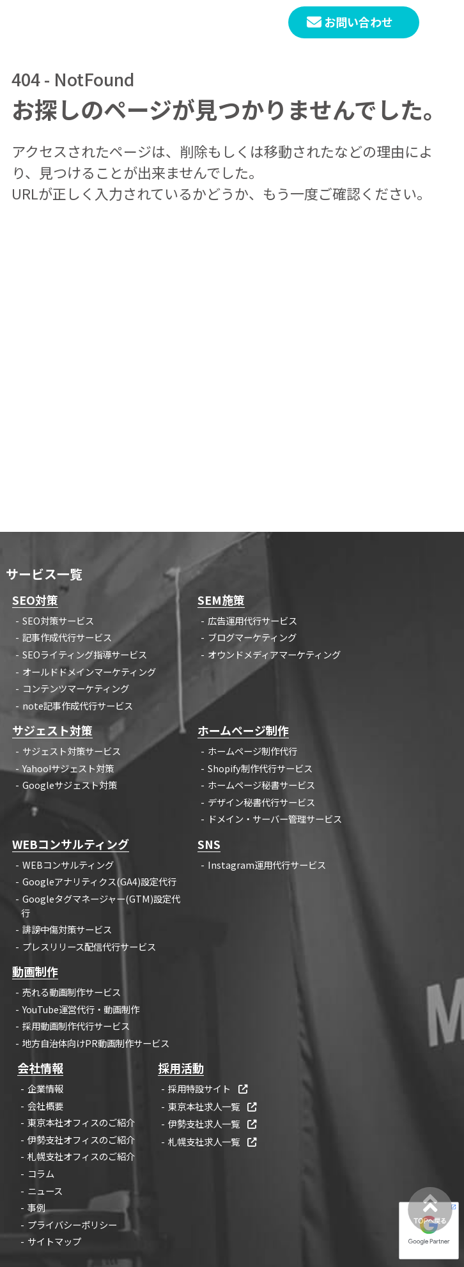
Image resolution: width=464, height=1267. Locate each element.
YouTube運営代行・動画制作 (80, 1009)
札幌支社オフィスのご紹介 (81, 1156)
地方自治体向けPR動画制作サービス (95, 1043)
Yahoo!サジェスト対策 (68, 768)
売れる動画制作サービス (71, 992)
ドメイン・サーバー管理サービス (275, 818)
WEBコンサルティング (68, 864)
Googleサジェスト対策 (69, 784)
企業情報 (45, 1088)
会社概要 (45, 1105)
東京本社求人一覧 (213, 1106)
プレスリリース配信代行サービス (89, 946)
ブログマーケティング (252, 637)
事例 (36, 1207)
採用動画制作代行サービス (76, 1025)
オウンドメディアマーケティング (274, 654)
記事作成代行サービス (67, 637)
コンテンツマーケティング (75, 688)
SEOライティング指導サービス (84, 654)
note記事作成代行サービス (77, 705)
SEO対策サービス (58, 620)
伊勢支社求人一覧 (213, 1123)
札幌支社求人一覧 (213, 1141)
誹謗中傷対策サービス (67, 929)
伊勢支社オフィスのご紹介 (81, 1139)
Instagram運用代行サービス (267, 864)
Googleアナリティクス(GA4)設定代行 (99, 881)
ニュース (45, 1190)
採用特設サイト (208, 1088)
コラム (40, 1173)
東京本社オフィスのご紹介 (81, 1122)
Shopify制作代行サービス (260, 768)
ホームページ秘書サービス (261, 784)
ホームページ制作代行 (252, 751)
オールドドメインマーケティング (89, 671)
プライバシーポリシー (72, 1224)
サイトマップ (54, 1241)
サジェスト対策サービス (71, 751)
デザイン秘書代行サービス (261, 802)
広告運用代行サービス (252, 620)
